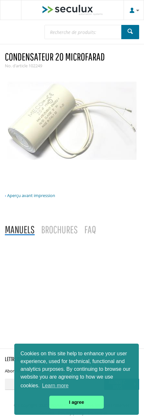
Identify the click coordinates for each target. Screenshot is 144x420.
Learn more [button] (55, 385)
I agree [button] (76, 402)
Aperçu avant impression (31, 195)
